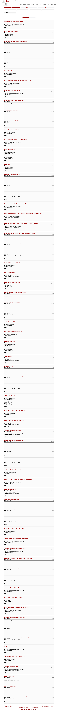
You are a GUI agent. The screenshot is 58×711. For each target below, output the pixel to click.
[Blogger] (34, 709)
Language (52, 706)
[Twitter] (24, 709)
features (37, 4)
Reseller (11, 706)
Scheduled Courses (12, 7)
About (46, 706)
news (40, 4)
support (51, 4)
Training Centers (29, 7)
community (44, 4)
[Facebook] (22, 709)
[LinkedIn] (27, 709)
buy (21, 4)
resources (32, 4)
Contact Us (48, 706)
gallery (28, 4)
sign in (55, 4)
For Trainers (46, 7)
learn (48, 4)
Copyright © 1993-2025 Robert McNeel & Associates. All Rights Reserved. (29, 707)
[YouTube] (29, 709)
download (24, 4)
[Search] (56, 3)
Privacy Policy (43, 706)
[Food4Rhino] (36, 709)
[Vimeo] (31, 709)
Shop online (6, 706)
